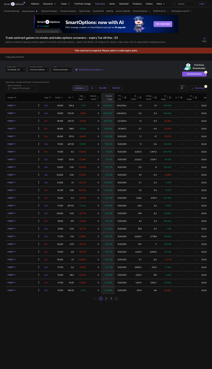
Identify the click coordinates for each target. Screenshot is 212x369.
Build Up (109, 11)
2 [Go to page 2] (106, 299)
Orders (149, 4)
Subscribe (100, 4)
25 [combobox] (182, 88)
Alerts (112, 4)
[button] (15, 97)
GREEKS (116, 88)
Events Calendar (123, 11)
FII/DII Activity (161, 11)
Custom (80, 88)
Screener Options (36, 67)
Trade (65, 4)
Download (198, 88)
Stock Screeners (142, 11)
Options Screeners (49, 11)
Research (50, 4)
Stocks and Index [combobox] (60, 69)
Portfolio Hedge (82, 4)
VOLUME (103, 88)
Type (55, 67)
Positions (137, 4)
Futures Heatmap (11, 11)
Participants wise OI (181, 11)
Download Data (194, 74)
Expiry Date (11, 67)
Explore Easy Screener (90, 69)
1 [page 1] (101, 299)
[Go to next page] (116, 298)
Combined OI (98, 11)
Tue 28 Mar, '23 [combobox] (13, 69)
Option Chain (84, 11)
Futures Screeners (68, 11)
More (161, 4)
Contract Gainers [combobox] (37, 69)
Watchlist (124, 4)
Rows (183, 86)
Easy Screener (29, 11)
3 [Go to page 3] (111, 299)
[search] (21, 88)
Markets (35, 4)
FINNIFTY (11, 106)
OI (92, 88)
